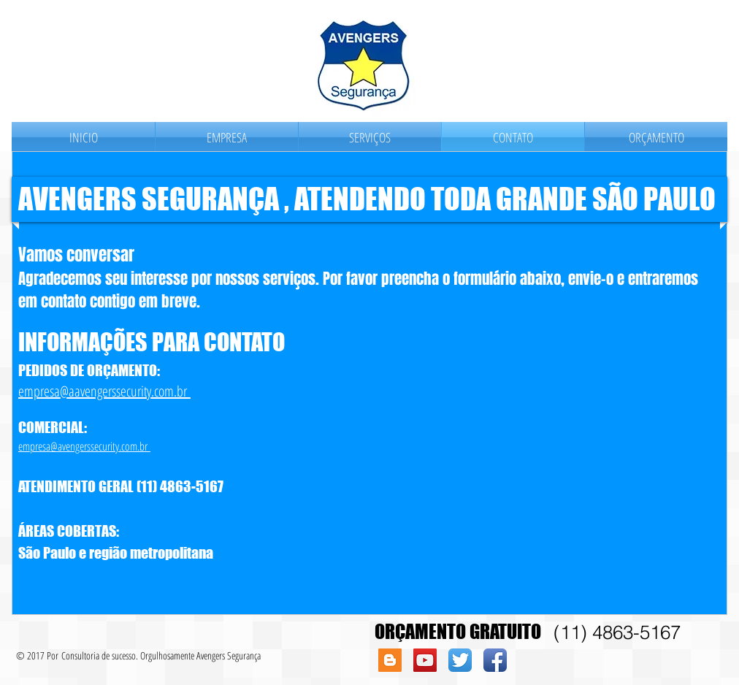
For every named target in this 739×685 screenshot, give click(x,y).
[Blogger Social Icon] (390, 660)
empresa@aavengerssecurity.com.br (104, 391)
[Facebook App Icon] (495, 660)
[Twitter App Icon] (460, 660)
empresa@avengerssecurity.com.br (84, 446)
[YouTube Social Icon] (425, 660)
